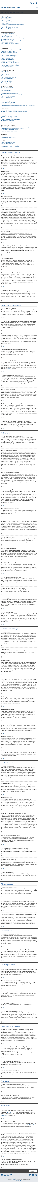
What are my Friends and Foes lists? (9, 110)
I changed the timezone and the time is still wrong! (12, 38)
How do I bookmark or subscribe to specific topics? (12, 128)
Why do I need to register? (7, 17)
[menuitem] (31, 3)
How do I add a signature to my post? (9, 52)
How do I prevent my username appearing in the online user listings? (16, 35)
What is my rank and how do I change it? (10, 43)
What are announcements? (7, 78)
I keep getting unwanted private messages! (10, 103)
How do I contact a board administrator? (10, 146)
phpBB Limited (9, 1112)
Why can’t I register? (5, 20)
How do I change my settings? (7, 33)
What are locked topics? (6, 81)
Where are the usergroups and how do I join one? (12, 92)
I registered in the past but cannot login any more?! (12, 24)
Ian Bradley (22, 1178)
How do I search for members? (8, 120)
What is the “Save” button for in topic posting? (11, 64)
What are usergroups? (6, 90)
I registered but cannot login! (7, 21)
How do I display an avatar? (7, 42)
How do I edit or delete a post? (8, 51)
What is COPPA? (4, 19)
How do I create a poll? (6, 54)
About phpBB (4, 1115)
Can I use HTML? (4, 73)
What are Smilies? (5, 74)
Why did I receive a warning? (7, 61)
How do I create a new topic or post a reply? (11, 49)
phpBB (9, 368)
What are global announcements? (8, 77)
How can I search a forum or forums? (9, 116)
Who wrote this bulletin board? (8, 142)
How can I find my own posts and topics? (10, 122)
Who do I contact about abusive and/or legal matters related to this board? (18, 145)
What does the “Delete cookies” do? (9, 28)
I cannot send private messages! (8, 102)
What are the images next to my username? (11, 40)
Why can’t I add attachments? (7, 59)
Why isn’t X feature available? (8, 143)
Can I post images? (5, 75)
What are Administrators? (7, 87)
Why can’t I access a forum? (7, 58)
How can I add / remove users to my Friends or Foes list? (14, 111)
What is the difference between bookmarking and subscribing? (15, 127)
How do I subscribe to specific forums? (9, 129)
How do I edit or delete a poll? (8, 57)
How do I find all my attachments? (8, 137)
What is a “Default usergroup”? (8, 96)
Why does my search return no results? (9, 117)
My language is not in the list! (7, 39)
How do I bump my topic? (7, 66)
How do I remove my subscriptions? (9, 131)
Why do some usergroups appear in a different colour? (13, 94)
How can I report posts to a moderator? (10, 62)
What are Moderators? (6, 89)
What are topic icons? (6, 82)
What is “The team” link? (6, 97)
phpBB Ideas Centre (32, 1125)
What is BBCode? (5, 71)
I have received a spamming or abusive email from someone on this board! (18, 105)
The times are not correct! (7, 36)
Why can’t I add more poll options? (9, 55)
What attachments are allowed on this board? (11, 136)
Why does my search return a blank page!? (10, 119)
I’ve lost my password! (6, 26)
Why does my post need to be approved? (10, 65)
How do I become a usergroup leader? (9, 93)
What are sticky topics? (6, 80)
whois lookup (4, 1140)
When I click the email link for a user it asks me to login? (13, 45)
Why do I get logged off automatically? (9, 27)
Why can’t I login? (5, 23)
